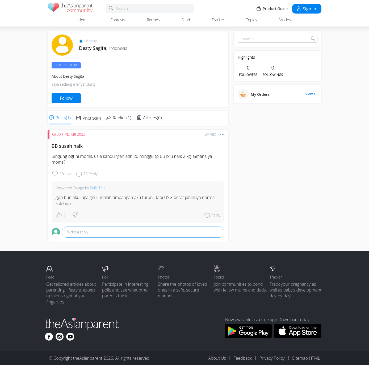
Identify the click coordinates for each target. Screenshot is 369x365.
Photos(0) (92, 118)
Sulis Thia (98, 187)
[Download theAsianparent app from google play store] (248, 336)
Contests (117, 19)
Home (83, 19)
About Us (217, 358)
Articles (285, 19)
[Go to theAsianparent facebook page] (49, 337)
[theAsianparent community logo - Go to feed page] (70, 9)
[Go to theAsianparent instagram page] (60, 337)
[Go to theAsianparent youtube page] (70, 337)
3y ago (210, 134)
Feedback (242, 358)
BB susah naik (67, 146)
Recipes (153, 19)
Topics (251, 19)
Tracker (218, 19)
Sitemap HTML (306, 358)
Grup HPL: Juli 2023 (68, 134)
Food (186, 19)
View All (311, 94)
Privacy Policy (272, 358)
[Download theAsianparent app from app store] (297, 336)
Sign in (306, 9)
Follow (66, 98)
